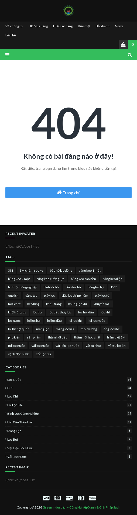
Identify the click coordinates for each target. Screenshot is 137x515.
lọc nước (14, 321)
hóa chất (14, 304)
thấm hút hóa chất (87, 337)
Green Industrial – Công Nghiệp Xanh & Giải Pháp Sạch (81, 507)
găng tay (31, 295)
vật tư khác (93, 346)
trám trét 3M (116, 337)
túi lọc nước (16, 346)
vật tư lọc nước (18, 354)
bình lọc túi (73, 287)
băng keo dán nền (83, 279)
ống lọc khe (112, 329)
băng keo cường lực (50, 279)
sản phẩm (34, 337)
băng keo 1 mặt (90, 270)
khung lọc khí (77, 304)
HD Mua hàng (38, 26)
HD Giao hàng (63, 26)
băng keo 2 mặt (19, 279)
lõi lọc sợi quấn (18, 329)
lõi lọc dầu (54, 321)
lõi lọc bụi (33, 321)
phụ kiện (14, 337)
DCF (114, 287)
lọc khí (105, 312)
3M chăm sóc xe (31, 270)
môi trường (89, 329)
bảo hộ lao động (61, 270)
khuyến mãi (102, 304)
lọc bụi (37, 312)
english (13, 295)
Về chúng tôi (14, 26)
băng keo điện (112, 279)
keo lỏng (33, 304)
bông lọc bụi (96, 287)
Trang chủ (69, 192)
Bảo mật (84, 26)
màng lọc (42, 329)
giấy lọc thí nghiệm (74, 295)
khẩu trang (53, 304)
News (119, 26)
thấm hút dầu (57, 337)
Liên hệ (10, 35)
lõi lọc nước (96, 321)
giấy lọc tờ (102, 295)
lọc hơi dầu (86, 312)
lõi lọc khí (75, 321)
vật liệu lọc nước (67, 346)
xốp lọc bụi (43, 354)
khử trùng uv (17, 312)
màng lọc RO (65, 329)
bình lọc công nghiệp (22, 287)
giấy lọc (49, 295)
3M (10, 270)
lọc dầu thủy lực (60, 312)
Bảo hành (102, 26)
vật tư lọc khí (117, 346)
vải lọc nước (40, 346)
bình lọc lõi (51, 287)
